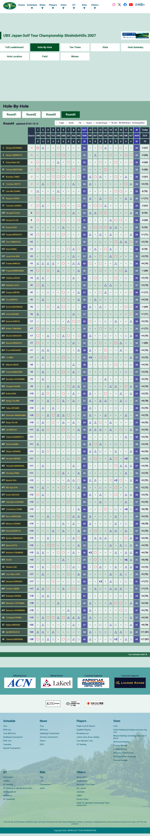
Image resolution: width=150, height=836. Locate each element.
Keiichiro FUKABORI (14, 553)
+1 (31, 227)
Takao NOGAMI (12, 408)
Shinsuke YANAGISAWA (16, 415)
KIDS (42, 747)
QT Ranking (81, 747)
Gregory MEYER (13, 292)
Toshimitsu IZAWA (14, 509)
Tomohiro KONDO (13, 206)
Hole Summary (135, 47)
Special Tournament (11, 750)
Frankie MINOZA (13, 264)
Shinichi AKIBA (12, 444)
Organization (82, 783)
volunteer (81, 794)
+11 (31, 429)
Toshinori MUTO (13, 184)
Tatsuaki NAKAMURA (15, 466)
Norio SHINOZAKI (13, 516)
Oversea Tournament (49, 739)
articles (6, 783)
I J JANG (9, 357)
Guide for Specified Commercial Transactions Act (93, 806)
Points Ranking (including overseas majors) (130, 733)
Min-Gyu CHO (12, 488)
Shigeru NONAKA (13, 451)
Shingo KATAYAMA (14, 148)
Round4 (71, 114)
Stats (105, 47)
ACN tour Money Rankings (124, 759)
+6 (31, 307)
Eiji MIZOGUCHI (13, 632)
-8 (31, 155)
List (41, 783)
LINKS (79, 798)
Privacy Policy (82, 802)
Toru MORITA (12, 300)
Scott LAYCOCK (12, 495)
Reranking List (83, 736)
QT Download (9, 802)
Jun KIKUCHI (11, 430)
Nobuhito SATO (12, 285)
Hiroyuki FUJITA (13, 213)
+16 (31, 567)
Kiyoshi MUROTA (13, 531)
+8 (31, 364)
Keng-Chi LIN (11, 422)
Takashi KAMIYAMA (14, 639)
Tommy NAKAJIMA (14, 372)
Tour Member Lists (85, 743)
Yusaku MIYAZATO (14, 235)
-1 (31, 191)
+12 (31, 480)
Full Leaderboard (14, 47)
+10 (31, 393)
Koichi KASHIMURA (14, 307)
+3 (31, 249)
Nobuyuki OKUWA (13, 596)
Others (43, 743)
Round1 (12, 114)
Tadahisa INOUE (13, 278)
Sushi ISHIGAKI (12, 314)
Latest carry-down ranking (88, 739)
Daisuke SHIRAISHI (14, 581)
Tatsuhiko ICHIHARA (15, 502)
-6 (31, 162)
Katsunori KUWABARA (15, 610)
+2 (31, 234)
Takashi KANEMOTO (15, 437)
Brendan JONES (13, 177)
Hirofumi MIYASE (13, 459)
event (42, 790)
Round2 (31, 114)
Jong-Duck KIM (12, 256)
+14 (31, 516)
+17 (31, 574)
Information (8, 779)
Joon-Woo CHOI (13, 574)
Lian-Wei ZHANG (13, 191)
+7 (31, 321)
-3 (31, 169)
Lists (115, 728)
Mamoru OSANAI (13, 524)
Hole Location (14, 56)
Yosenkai (7, 747)
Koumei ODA (11, 227)
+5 (31, 285)
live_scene (81, 790)
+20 (31, 625)
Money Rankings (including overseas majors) (130, 739)
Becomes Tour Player (86, 787)
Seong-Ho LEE (12, 220)
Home (21, 5)
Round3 (51, 114)
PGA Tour (7, 743)
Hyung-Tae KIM (12, 401)
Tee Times (75, 47)
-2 (31, 184)
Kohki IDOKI (11, 394)
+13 (31, 502)
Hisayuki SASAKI (13, 386)
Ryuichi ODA (11, 480)
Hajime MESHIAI (13, 625)
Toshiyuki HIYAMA (14, 618)
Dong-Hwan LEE (13, 162)
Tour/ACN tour (9, 736)
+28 (31, 639)
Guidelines (7, 798)
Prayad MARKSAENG (15, 271)
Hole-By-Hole (44, 47)
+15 (31, 538)
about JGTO (82, 779)
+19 (31, 617)
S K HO (9, 560)
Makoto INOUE (12, 365)
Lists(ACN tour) (120, 751)
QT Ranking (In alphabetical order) (17, 790)
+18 (31, 596)
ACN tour (7, 732)
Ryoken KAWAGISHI (14, 538)
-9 (31, 148)
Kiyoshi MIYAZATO (14, 343)
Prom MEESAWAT (13, 350)
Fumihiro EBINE (12, 589)
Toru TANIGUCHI (13, 242)
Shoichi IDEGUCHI (13, 336)
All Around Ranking (121, 744)
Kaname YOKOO (13, 198)
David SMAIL (11, 249)
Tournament (45, 787)
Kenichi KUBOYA (13, 321)
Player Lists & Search (86, 728)
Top (41, 779)
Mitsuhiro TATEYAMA (15, 603)
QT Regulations (9, 794)
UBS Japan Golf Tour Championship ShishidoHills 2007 (52, 35)
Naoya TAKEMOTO (14, 155)
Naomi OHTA (11, 545)
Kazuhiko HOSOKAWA (15, 379)
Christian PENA (12, 473)
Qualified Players (84, 732)
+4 (31, 270)
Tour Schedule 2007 (136, 654)
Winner (75, 56)
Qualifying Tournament (13, 739)
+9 (31, 372)
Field (44, 56)
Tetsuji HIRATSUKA (14, 170)
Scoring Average (120, 748)
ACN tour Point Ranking (123, 755)
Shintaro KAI (11, 567)
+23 (31, 632)
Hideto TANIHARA (13, 329)
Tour (5, 728)
